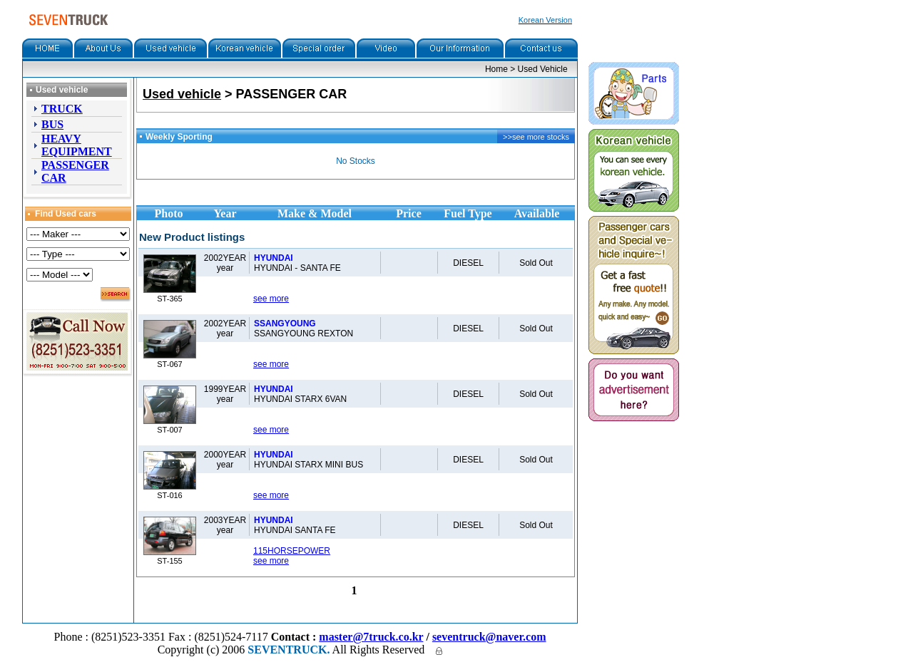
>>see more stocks (536, 137)
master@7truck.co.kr (371, 637)
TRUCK (62, 109)
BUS (52, 124)
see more (271, 299)
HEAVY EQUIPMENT (76, 145)
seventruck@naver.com (489, 637)
